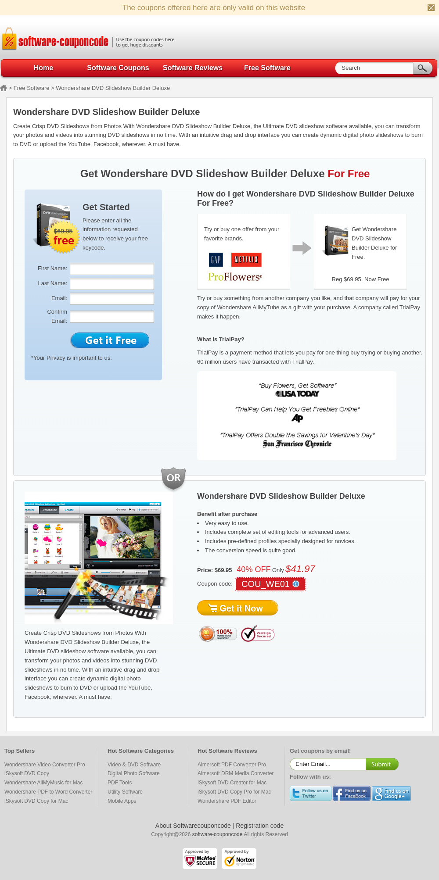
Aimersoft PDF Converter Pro (232, 765)
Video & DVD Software (134, 765)
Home (43, 68)
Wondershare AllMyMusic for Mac (43, 783)
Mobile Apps (122, 801)
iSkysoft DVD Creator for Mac (232, 783)
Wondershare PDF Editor (227, 801)
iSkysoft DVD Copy (26, 773)
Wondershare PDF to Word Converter (48, 792)
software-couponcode (217, 834)
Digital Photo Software (134, 773)
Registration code (260, 825)
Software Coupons (118, 68)
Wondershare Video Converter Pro (44, 765)
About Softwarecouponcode (193, 825)
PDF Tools (120, 783)
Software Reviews (193, 68)
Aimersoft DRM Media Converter (235, 773)
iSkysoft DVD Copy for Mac (36, 801)
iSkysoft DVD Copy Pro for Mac (234, 792)
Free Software (267, 68)
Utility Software (125, 792)
